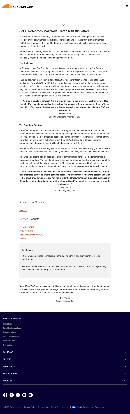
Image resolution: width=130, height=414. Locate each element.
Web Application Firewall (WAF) (32, 235)
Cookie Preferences (82, 407)
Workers (22, 239)
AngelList (23, 210)
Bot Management (26, 227)
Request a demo (10, 341)
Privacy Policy (30, 407)
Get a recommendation (12, 336)
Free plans (7, 324)
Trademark (99, 407)
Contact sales (9, 345)
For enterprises (9, 332)
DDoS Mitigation (26, 231)
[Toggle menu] (127, 6)
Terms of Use (43, 407)
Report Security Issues (60, 407)
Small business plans (12, 328)
